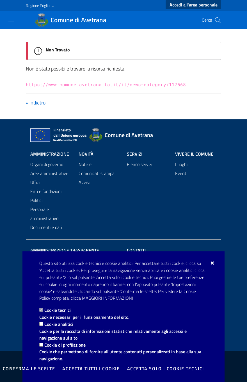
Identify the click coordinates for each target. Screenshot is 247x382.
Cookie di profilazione (65, 345)
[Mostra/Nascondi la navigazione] (11, 20)
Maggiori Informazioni (107, 298)
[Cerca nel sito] (217, 20)
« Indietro (35, 102)
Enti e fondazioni (45, 191)
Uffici (35, 182)
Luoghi (181, 164)
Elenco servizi (139, 164)
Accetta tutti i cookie (91, 368)
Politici (36, 200)
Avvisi (84, 182)
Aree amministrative (49, 173)
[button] (41, 5)
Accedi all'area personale (194, 4)
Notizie (85, 164)
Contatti (136, 250)
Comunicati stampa (97, 173)
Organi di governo (46, 164)
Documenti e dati (46, 227)
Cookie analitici (58, 324)
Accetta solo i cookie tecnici (165, 368)
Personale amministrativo (44, 214)
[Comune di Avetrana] (74, 20)
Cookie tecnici (57, 310)
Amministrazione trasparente (64, 250)
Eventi (181, 173)
